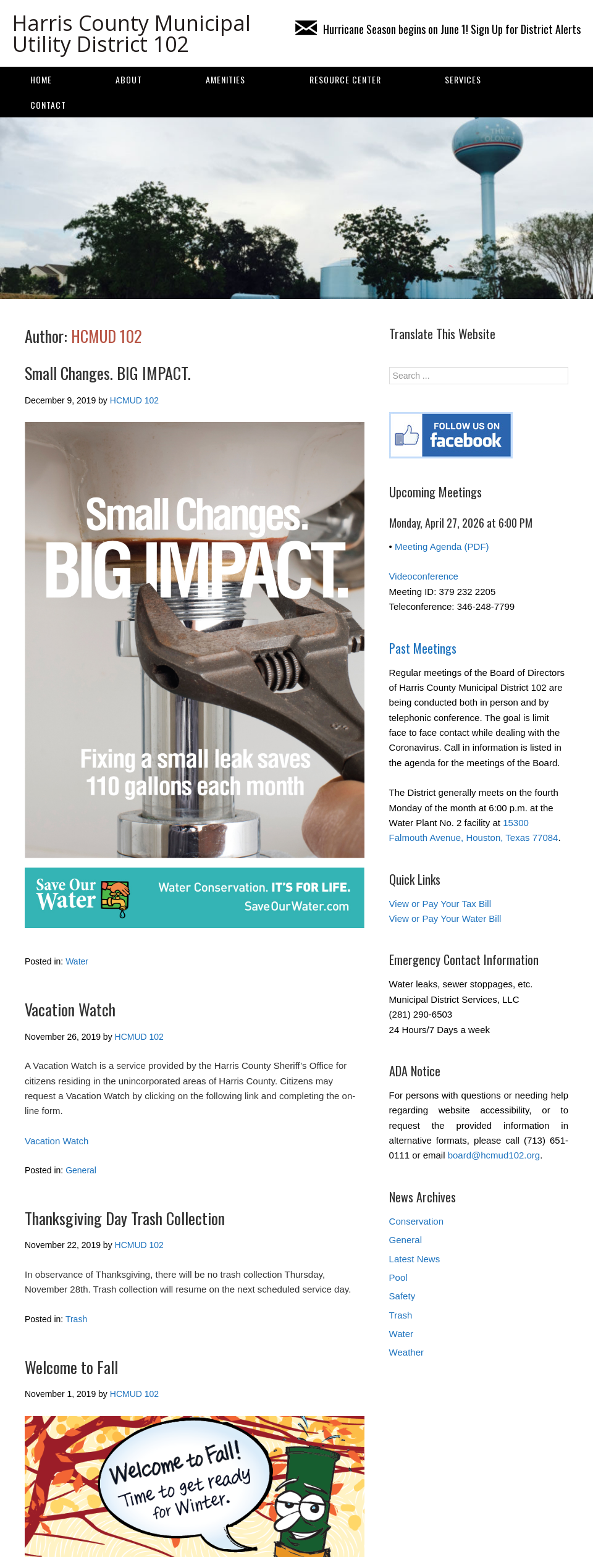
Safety (402, 1296)
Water (76, 961)
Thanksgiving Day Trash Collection (125, 1218)
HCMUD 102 (106, 336)
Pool (398, 1277)
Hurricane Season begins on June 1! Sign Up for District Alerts (438, 29)
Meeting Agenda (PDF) (442, 546)
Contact (48, 104)
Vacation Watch (70, 1009)
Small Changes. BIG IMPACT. (108, 373)
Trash (76, 1319)
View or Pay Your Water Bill (445, 918)
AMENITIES (225, 79)
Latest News (414, 1259)
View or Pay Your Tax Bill (440, 903)
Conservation (416, 1221)
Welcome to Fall (71, 1367)
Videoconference (423, 576)
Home (41, 79)
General (80, 1170)
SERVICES (463, 79)
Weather (406, 1352)
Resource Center (345, 79)
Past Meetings (422, 648)
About (129, 79)
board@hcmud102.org (494, 1155)
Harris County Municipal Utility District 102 (131, 33)
